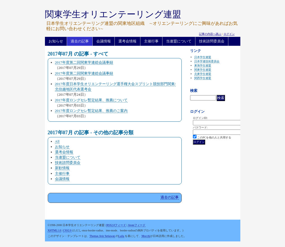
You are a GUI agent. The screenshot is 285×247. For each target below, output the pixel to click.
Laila (121, 236)
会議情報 (103, 41)
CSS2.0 (67, 230)
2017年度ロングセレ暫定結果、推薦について (91, 100)
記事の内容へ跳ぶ (210, 33)
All (57, 141)
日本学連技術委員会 (206, 61)
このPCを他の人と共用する (214, 137)
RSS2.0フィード (116, 225)
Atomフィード (136, 225)
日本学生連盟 (202, 57)
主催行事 (151, 41)
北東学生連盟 (202, 73)
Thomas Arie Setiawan (102, 236)
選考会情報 (127, 41)
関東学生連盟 (202, 69)
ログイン (229, 33)
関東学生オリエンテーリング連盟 (113, 14)
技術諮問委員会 (211, 41)
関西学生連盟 (202, 78)
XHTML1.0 (54, 230)
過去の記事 (80, 41)
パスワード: (200, 127)
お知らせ (56, 41)
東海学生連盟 (202, 65)
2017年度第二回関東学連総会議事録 (84, 62)
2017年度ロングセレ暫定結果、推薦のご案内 (91, 111)
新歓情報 (62, 168)
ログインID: (200, 117)
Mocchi (146, 236)
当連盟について (178, 41)
